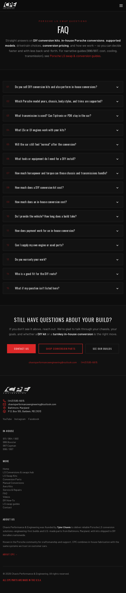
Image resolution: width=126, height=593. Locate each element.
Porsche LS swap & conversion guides (75, 56)
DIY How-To (9, 500)
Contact (7, 507)
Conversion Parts (12, 479)
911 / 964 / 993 (10, 438)
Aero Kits (8, 486)
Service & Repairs (12, 489)
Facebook (33, 418)
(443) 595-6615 (89, 362)
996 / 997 (8, 449)
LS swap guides (11, 503)
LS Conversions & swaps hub (18, 472)
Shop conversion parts (60, 348)
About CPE (10, 554)
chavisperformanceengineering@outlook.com (53, 362)
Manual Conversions (13, 482)
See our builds (102, 348)
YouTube (7, 418)
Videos (6, 496)
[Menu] (121, 6)
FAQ (5, 493)
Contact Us (21, 348)
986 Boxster (9, 442)
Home (6, 468)
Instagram (20, 418)
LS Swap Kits (10, 475)
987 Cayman (9, 445)
